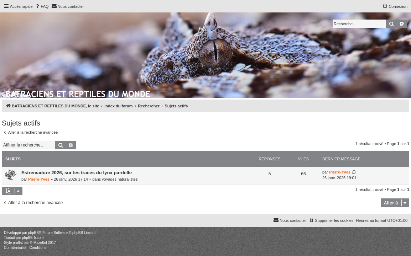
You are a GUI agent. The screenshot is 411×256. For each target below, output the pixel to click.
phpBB (33, 233)
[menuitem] (42, 6)
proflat (18, 243)
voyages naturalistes (119, 179)
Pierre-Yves (39, 179)
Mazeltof (40, 243)
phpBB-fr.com (33, 238)
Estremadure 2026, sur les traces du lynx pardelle (76, 172)
